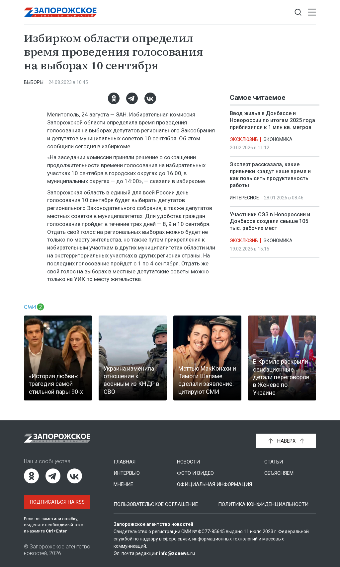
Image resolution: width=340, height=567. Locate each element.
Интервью (127, 473)
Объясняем (279, 473)
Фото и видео (195, 473)
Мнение (123, 484)
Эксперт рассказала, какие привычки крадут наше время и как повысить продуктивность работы (270, 174)
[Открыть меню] (312, 12)
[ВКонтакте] (150, 98)
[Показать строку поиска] (298, 12)
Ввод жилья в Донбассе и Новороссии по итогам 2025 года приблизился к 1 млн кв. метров (272, 120)
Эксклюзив (244, 139)
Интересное (244, 197)
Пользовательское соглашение (156, 504)
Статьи (273, 462)
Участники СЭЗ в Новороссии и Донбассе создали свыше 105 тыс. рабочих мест (270, 221)
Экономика (278, 139)
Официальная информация (214, 484)
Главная (124, 462)
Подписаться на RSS (57, 502)
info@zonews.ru (177, 553)
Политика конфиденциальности (263, 504)
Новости (188, 462)
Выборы (33, 82)
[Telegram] (132, 98)
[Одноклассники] (114, 98)
